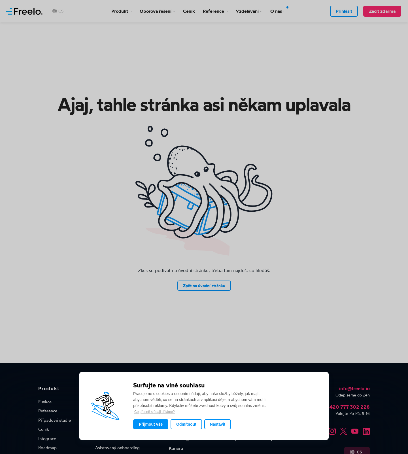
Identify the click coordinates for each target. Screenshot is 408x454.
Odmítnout (186, 424)
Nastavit (217, 424)
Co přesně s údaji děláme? (154, 412)
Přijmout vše (151, 424)
